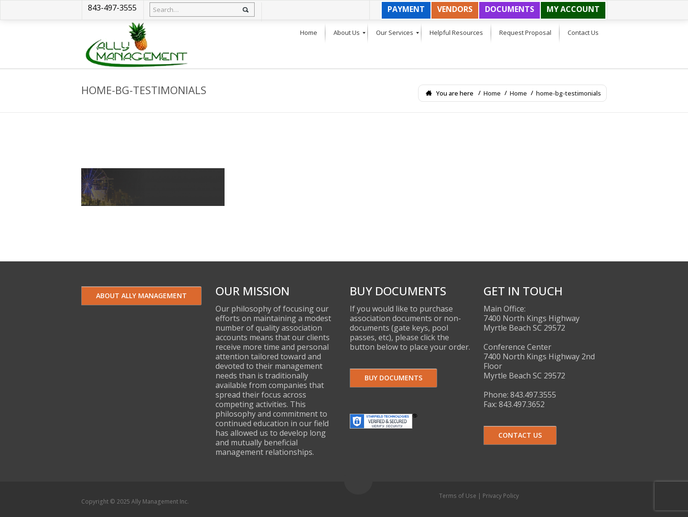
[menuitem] (308, 33)
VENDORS (455, 9)
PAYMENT (406, 9)
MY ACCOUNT (573, 9)
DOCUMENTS (509, 9)
